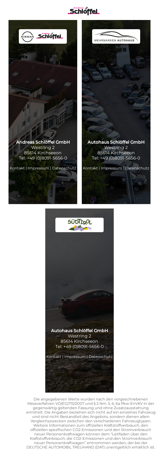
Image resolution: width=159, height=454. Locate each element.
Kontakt (17, 168)
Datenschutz (64, 168)
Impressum (38, 168)
